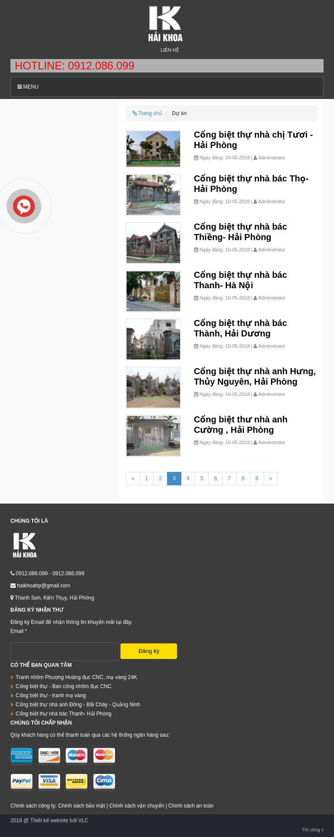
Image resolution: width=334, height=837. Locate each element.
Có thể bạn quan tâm (41, 665)
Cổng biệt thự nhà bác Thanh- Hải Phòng (63, 714)
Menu (28, 87)
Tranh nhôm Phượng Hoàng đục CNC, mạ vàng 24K (76, 677)
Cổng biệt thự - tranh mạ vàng (51, 695)
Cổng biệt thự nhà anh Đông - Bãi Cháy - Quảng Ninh (78, 705)
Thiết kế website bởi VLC (59, 820)
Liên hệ (169, 50)
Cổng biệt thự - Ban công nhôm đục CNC (63, 686)
